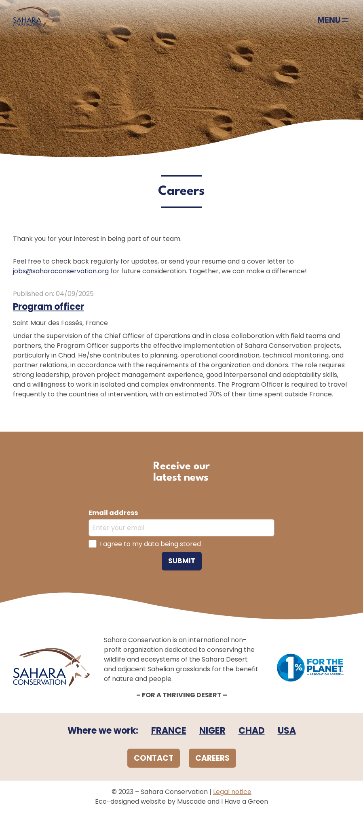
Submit (181, 561)
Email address (113, 512)
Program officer (48, 306)
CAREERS (212, 758)
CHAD (251, 730)
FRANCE (168, 730)
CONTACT (153, 758)
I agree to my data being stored (150, 544)
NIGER (212, 730)
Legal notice (232, 791)
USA (287, 730)
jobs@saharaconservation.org (61, 271)
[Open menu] (334, 20)
